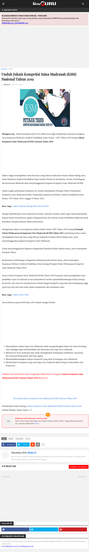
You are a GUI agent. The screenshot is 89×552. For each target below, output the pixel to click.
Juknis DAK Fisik (21, 295)
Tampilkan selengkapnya (78, 467)
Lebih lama (81, 476)
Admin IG (31, 452)
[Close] (87, 15)
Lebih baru (6, 476)
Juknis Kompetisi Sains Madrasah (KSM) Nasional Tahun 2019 (54, 406)
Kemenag (19, 438)
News (28, 438)
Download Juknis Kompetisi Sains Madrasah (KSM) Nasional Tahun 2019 (45, 398)
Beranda (4, 69)
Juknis (10, 69)
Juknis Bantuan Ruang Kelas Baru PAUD (31, 206)
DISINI (36, 423)
